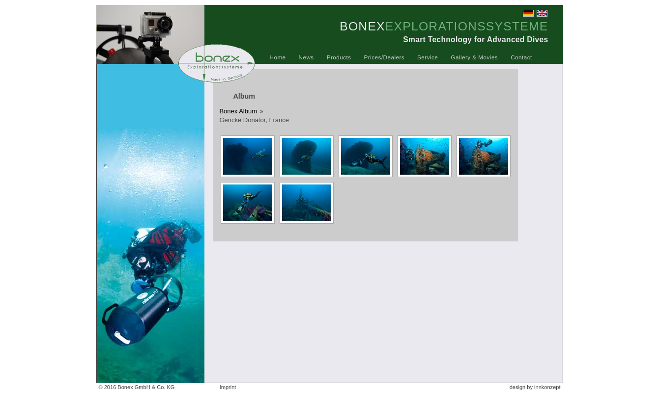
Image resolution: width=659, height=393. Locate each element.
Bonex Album (238, 111)
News (306, 57)
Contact (521, 57)
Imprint (228, 387)
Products (339, 57)
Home (278, 57)
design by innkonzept (535, 387)
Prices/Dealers (384, 57)
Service (427, 57)
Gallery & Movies (474, 57)
